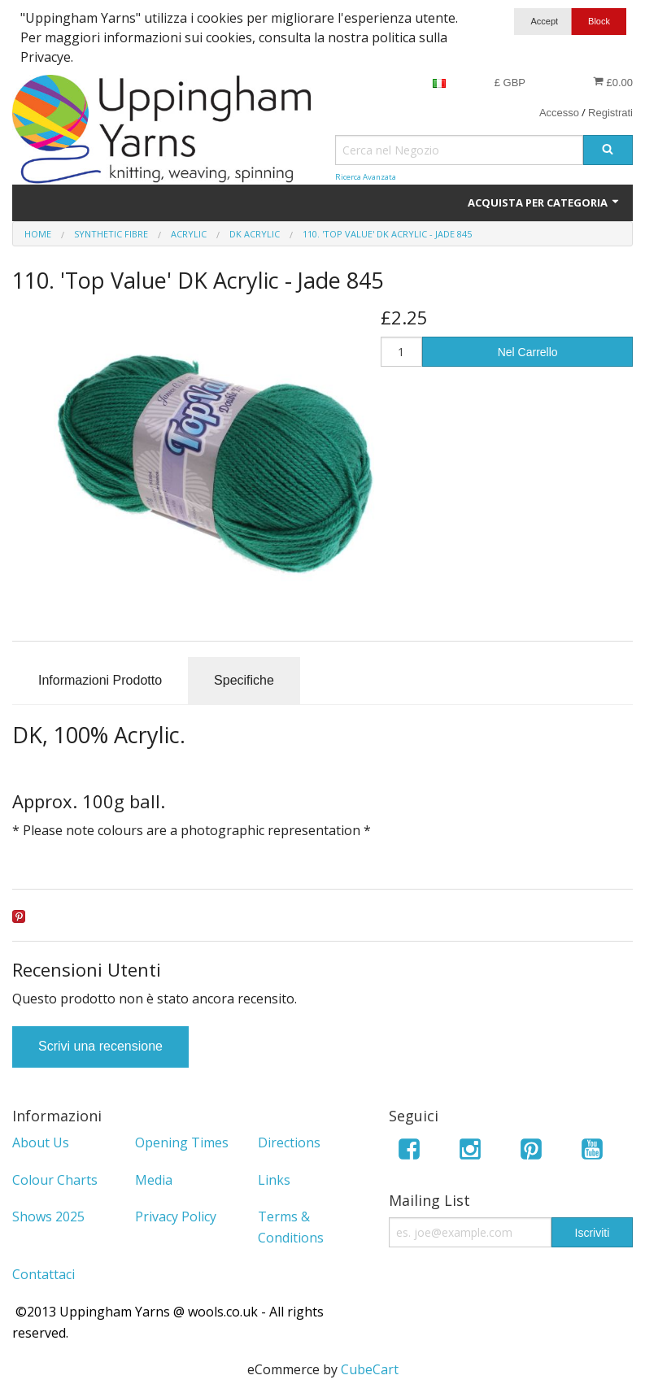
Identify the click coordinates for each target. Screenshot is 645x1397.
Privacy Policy (175, 1216)
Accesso (559, 113)
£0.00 (613, 82)
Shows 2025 (48, 1216)
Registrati (610, 113)
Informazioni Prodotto (100, 680)
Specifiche (244, 680)
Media (153, 1180)
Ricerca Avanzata (365, 177)
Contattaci (43, 1274)
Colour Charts (55, 1180)
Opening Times (182, 1142)
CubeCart (370, 1369)
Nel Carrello (528, 352)
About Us (40, 1142)
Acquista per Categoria (544, 202)
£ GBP (510, 82)
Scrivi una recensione (100, 1046)
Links (274, 1180)
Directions (289, 1142)
